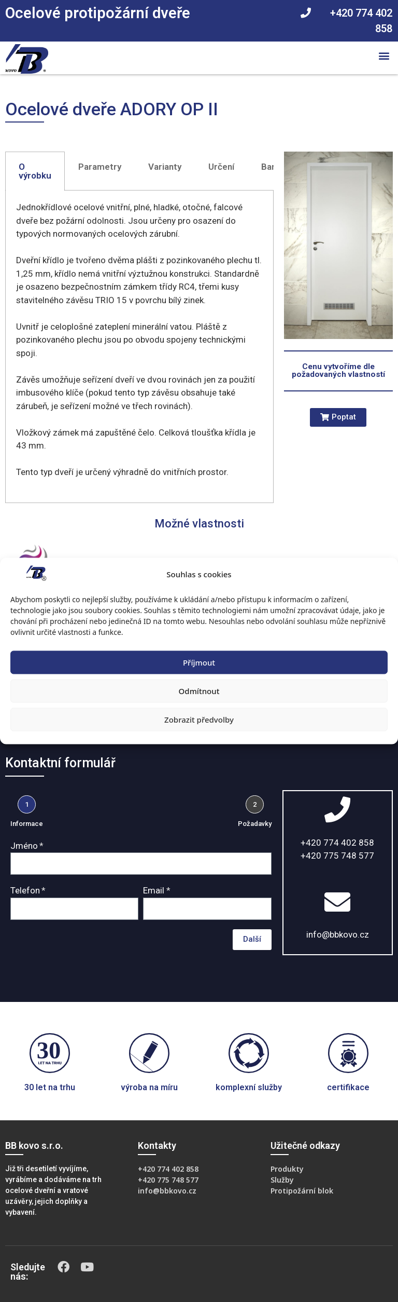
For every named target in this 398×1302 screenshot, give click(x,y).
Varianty (164, 166)
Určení (221, 166)
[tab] (35, 171)
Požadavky (255, 824)
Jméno (24, 845)
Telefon (25, 890)
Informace (26, 824)
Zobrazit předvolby (199, 719)
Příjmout (199, 662)
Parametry (99, 166)
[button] (384, 55)
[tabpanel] (139, 347)
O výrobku (35, 171)
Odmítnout (199, 691)
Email (153, 890)
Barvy (272, 166)
